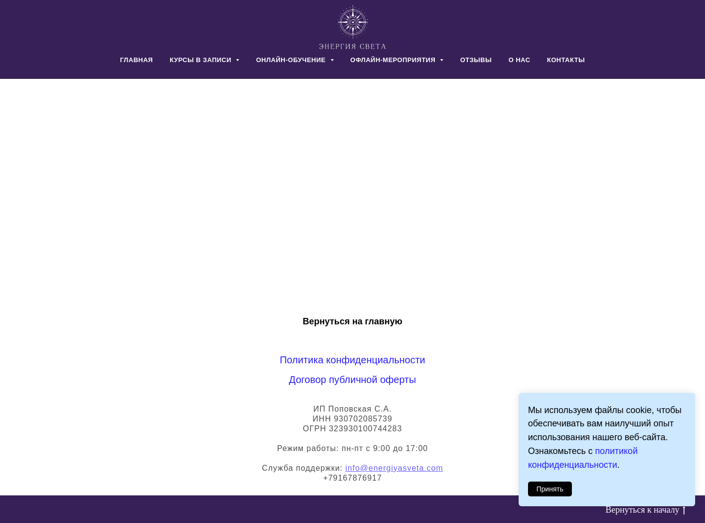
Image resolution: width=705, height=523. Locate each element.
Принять (550, 489)
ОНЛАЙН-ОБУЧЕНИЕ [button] (291, 60)
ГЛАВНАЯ (136, 60)
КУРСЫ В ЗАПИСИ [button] (201, 60)
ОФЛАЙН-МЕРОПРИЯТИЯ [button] (394, 60)
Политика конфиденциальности (352, 359)
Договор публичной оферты (352, 379)
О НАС (519, 60)
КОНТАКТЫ (566, 60)
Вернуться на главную (352, 321)
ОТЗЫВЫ (476, 60)
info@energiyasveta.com (394, 468)
